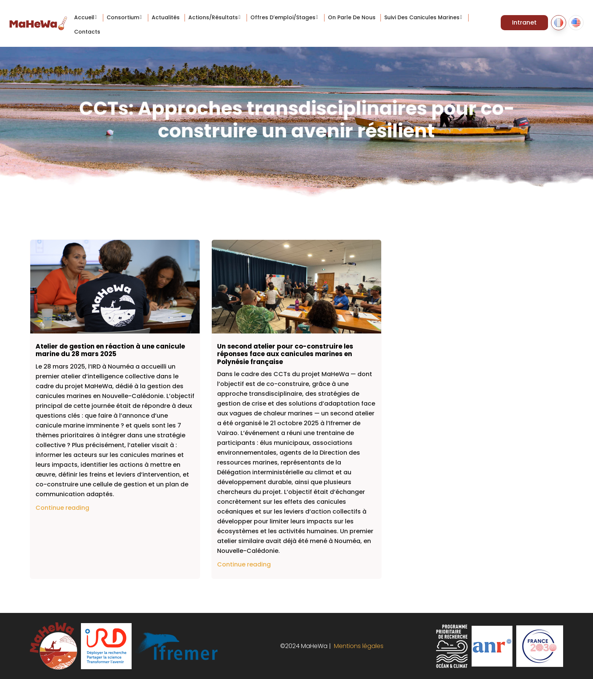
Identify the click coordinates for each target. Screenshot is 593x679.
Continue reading (62, 507)
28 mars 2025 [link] (64, 366)
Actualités (166, 17)
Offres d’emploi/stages (282, 17)
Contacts (87, 31)
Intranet (524, 22)
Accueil (84, 17)
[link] (64, 366)
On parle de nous (352, 17)
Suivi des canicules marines (421, 17)
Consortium (123, 17)
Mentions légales (357, 646)
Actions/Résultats (213, 17)
